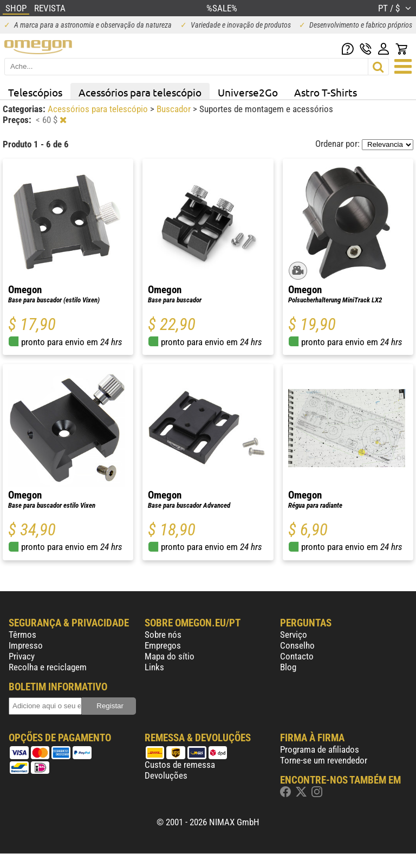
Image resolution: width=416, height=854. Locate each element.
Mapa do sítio (169, 656)
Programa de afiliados (319, 749)
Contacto (297, 656)
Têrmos (22, 634)
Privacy (22, 656)
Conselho (297, 645)
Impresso (26, 645)
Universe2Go (248, 92)
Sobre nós (163, 634)
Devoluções (166, 775)
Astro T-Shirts (325, 92)
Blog (288, 667)
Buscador (175, 108)
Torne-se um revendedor (323, 760)
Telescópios (35, 92)
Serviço (293, 634)
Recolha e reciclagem (48, 667)
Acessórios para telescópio (140, 92)
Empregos (163, 645)
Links (154, 667)
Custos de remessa (180, 764)
